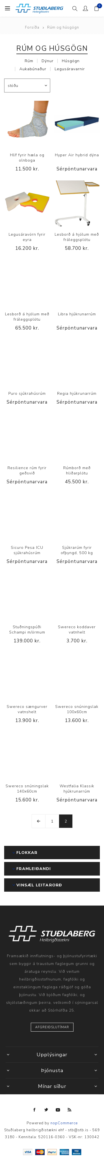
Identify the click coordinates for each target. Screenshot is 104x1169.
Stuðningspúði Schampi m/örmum (27, 629)
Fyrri (38, 821)
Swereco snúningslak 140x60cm (27, 788)
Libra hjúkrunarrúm (77, 314)
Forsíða (32, 27)
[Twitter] (46, 1109)
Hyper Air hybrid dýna (77, 155)
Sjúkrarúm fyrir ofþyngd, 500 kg (77, 550)
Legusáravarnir (70, 69)
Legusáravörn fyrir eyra (27, 237)
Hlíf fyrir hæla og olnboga (27, 157)
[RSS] (69, 1109)
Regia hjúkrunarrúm (77, 393)
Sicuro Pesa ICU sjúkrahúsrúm (27, 550)
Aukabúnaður (32, 69)
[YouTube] (58, 1109)
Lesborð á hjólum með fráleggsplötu (77, 237)
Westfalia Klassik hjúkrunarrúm (77, 788)
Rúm (29, 61)
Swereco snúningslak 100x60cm (76, 709)
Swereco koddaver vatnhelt (77, 629)
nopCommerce (64, 1123)
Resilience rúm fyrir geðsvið (27, 470)
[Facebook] (34, 1109)
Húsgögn (71, 61)
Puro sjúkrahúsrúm (27, 393)
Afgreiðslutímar (52, 1027)
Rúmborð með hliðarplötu (77, 470)
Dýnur (48, 61)
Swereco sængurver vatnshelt (27, 709)
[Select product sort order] (27, 85)
